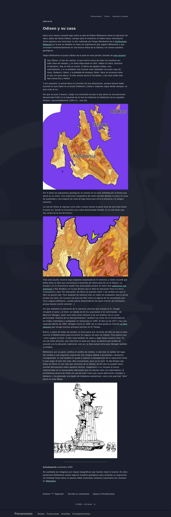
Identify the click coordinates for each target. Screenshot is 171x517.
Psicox (107, 16)
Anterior (46, 494)
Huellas (65, 513)
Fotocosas (53, 513)
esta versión (119, 55)
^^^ (52, 494)
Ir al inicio (87, 504)
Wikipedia (50, 481)
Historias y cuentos (120, 16)
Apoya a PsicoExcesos (104, 494)
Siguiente (59, 494)
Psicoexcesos (24, 513)
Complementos (81, 513)
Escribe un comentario (78, 494)
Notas (41, 513)
